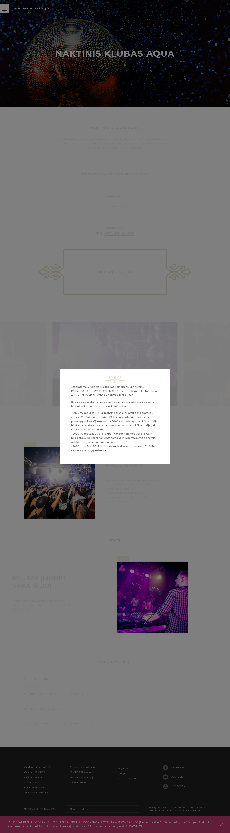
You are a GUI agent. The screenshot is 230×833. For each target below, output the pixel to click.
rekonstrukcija (128, 391)
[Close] (162, 376)
